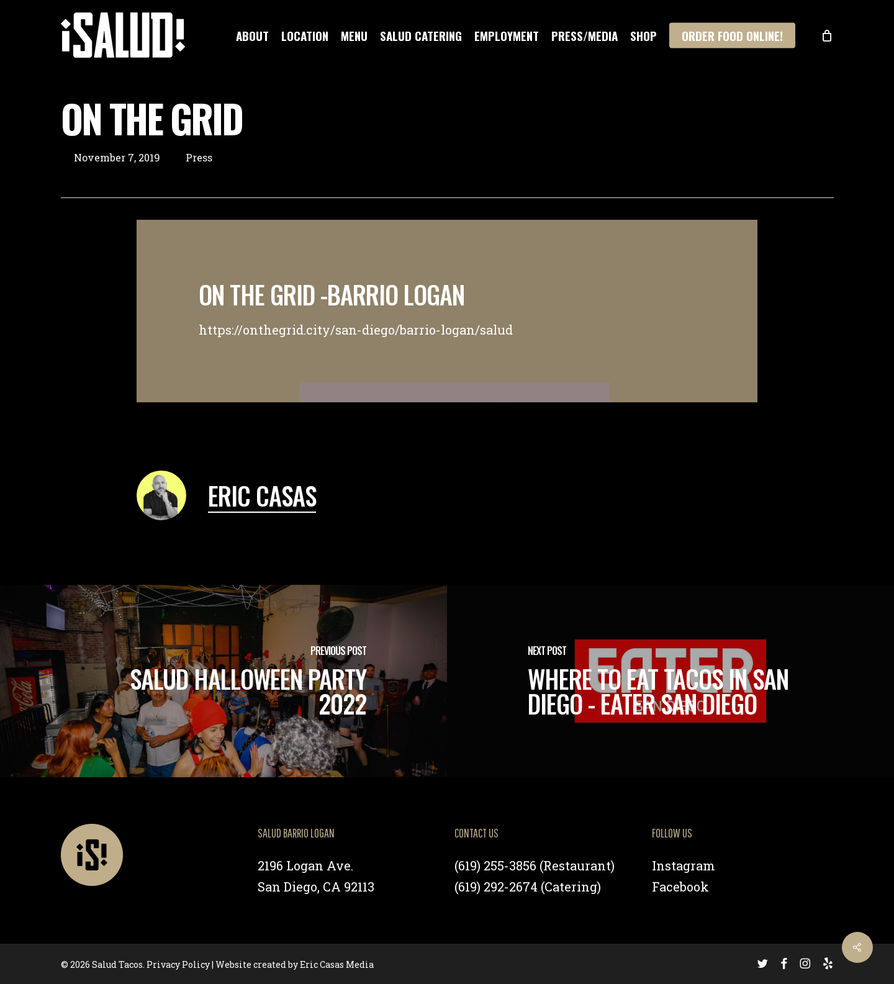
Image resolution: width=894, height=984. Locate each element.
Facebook (680, 886)
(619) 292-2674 (496, 886)
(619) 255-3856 (495, 865)
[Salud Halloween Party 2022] (223, 681)
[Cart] (827, 35)
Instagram (683, 865)
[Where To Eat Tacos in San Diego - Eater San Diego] (670, 681)
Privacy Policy (178, 964)
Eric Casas (262, 495)
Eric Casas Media (337, 964)
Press (199, 157)
